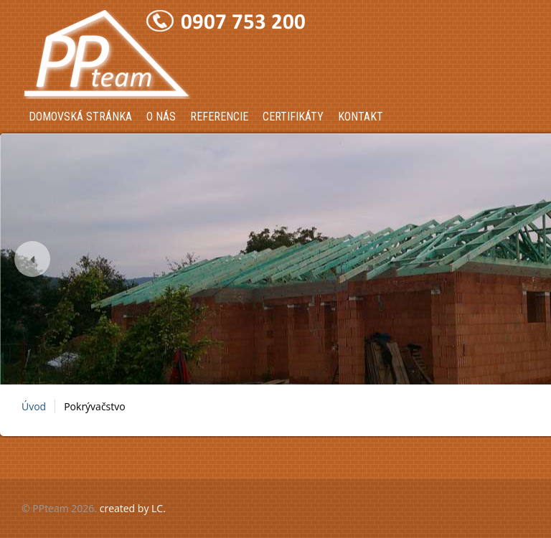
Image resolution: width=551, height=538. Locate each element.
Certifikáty (293, 116)
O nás (161, 116)
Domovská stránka (80, 116)
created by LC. (133, 508)
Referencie (219, 116)
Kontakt (360, 116)
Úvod (34, 406)
